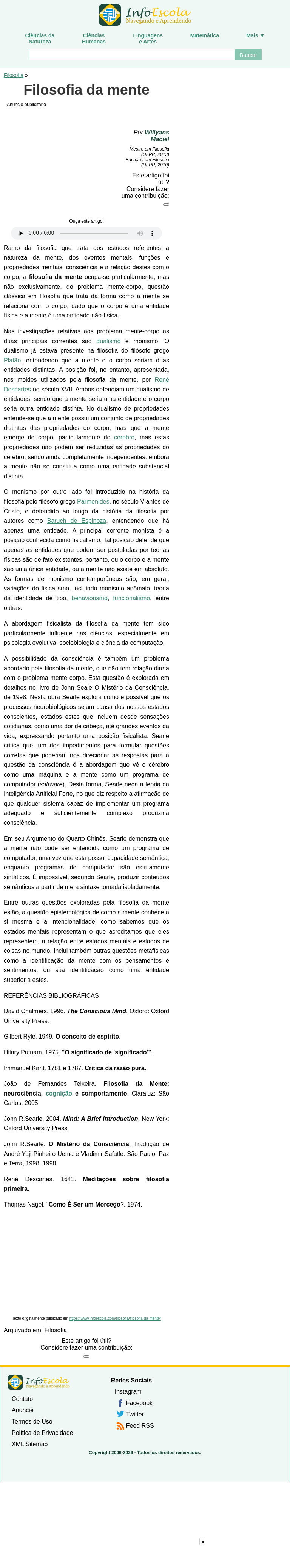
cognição (59, 1093)
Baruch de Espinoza (76, 521)
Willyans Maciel (157, 135)
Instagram (128, 1391)
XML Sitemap (30, 1444)
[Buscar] (131, 54)
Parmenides (93, 501)
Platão (12, 360)
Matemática (204, 35)
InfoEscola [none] (39, 1382)
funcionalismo (131, 598)
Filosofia (13, 75)
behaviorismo (90, 598)
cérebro (124, 437)
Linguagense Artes (148, 38)
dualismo (108, 341)
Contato (22, 1399)
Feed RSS (140, 1425)
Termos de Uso (32, 1421)
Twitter (135, 1414)
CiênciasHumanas (94, 38)
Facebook (139, 1403)
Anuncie (23, 1410)
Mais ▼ (256, 35)
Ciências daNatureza (40, 38)
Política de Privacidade (42, 1433)
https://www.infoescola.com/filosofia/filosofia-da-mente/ (115, 1318)
